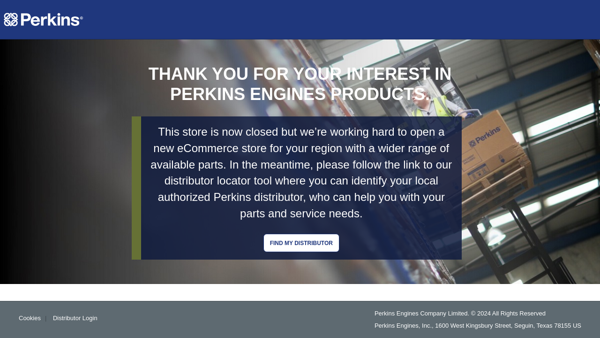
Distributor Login (75, 318)
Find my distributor (301, 243)
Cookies (30, 318)
